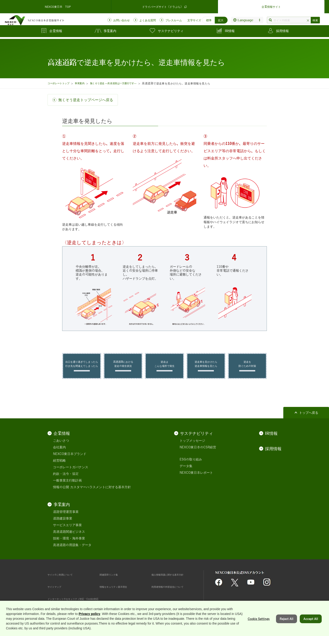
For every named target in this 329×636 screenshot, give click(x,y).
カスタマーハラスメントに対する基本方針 (100, 490)
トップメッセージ (192, 444)
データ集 (186, 469)
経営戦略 (59, 463)
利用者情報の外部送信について (173, 590)
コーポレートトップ (60, 83)
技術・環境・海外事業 (69, 541)
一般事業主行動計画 (67, 483)
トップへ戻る (308, 416)
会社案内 (59, 450)
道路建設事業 (62, 521)
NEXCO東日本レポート (196, 476)
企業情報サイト (271, 5)
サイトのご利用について (65, 577)
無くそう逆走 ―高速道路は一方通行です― (123, 83)
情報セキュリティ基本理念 (119, 590)
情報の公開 (61, 490)
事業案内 (84, 83)
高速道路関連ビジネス (69, 535)
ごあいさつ (61, 444)
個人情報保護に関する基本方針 (173, 577)
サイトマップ (57, 590)
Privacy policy (89, 631)
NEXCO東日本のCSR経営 (198, 450)
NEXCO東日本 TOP (58, 5)
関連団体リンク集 (112, 577)
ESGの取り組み (191, 462)
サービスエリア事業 (67, 528)
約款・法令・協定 (66, 477)
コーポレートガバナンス (70, 470)
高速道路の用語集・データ (72, 548)
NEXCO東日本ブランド (69, 457)
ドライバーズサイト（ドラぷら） (164, 5)
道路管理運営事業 (66, 515)
